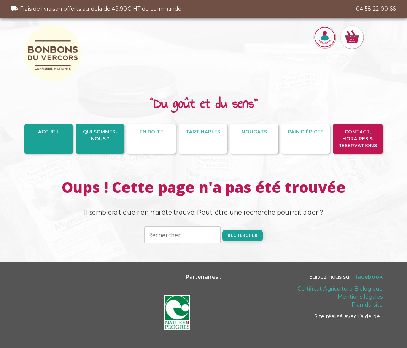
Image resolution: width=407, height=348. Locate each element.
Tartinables (203, 132)
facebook (369, 276)
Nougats (254, 132)
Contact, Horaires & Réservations (357, 138)
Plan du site (367, 304)
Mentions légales (360, 296)
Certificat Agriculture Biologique (340, 288)
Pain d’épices (305, 132)
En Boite (151, 132)
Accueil (48, 132)
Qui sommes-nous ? (100, 135)
